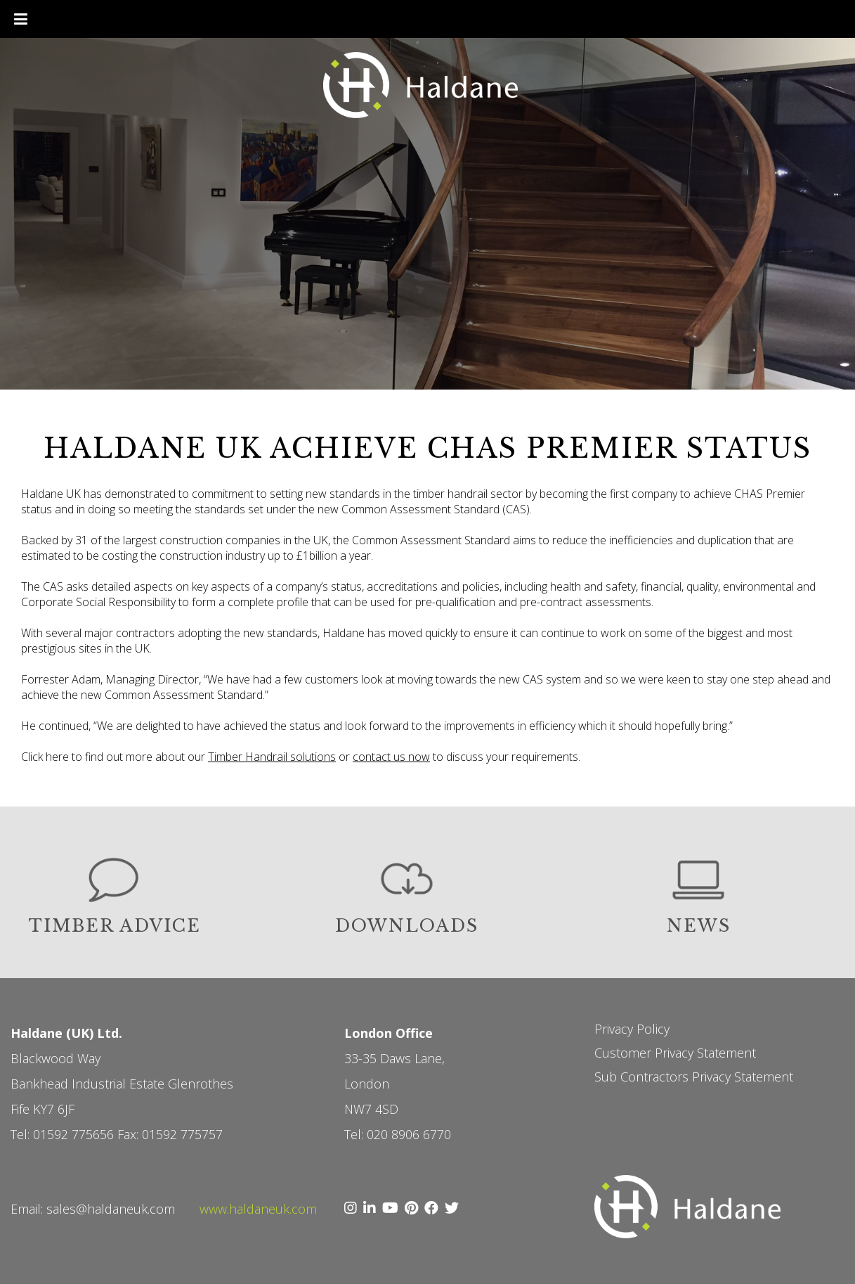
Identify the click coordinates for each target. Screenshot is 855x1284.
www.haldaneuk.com (258, 1208)
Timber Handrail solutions (272, 756)
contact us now (391, 756)
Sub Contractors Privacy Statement (693, 1076)
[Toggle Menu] (20, 19)
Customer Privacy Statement (675, 1052)
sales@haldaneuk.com (110, 1208)
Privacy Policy (632, 1028)
